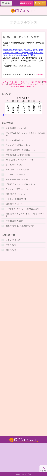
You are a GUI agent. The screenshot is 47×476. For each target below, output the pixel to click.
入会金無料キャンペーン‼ (16, 128)
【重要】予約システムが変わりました (21, 184)
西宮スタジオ (11, 250)
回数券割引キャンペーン (15, 194)
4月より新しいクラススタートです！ (20, 160)
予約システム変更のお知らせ (17, 189)
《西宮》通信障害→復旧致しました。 (21, 150)
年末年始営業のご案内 (15, 221)
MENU (6, 3)
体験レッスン (26, 3)
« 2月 (4, 115)
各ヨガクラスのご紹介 (15, 165)
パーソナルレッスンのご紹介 (17, 170)
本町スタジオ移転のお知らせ (17, 179)
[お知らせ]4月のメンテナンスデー (22, 37)
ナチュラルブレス (13, 240)
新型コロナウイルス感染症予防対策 (20, 226)
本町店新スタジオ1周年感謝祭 (18, 155)
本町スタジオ (11, 245)
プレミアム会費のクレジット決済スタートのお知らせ (25, 134)
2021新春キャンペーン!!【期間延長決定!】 (22, 209)
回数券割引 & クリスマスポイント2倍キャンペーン (25, 215)
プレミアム (40, 3)
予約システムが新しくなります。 (19, 145)
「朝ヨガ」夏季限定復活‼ (16, 199)
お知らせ (39, 74)
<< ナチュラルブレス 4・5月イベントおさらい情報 (21, 82)
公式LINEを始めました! (15, 140)
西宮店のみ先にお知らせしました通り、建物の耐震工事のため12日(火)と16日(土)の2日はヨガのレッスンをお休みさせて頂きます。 (23, 52)
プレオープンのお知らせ (15, 174)
